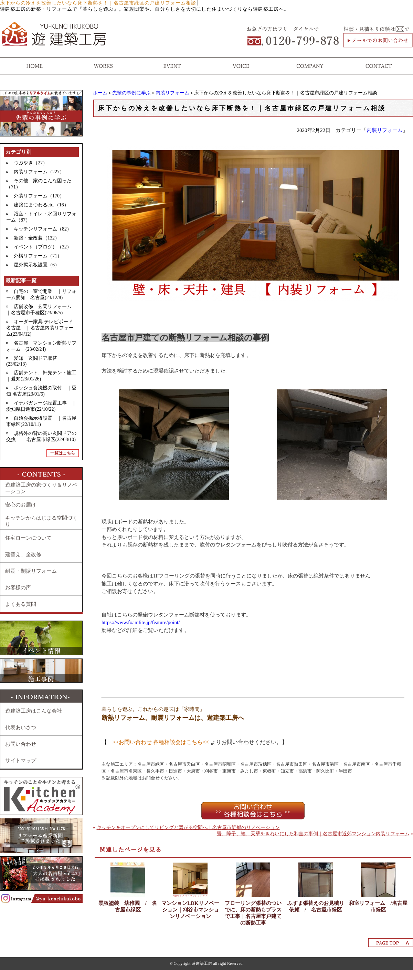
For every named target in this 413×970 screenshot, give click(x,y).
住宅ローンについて (28, 538)
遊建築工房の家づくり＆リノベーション (41, 488)
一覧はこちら (62, 453)
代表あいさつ (20, 727)
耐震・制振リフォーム (31, 571)
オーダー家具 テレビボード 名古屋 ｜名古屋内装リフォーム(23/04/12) (42, 328)
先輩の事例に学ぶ (131, 92)
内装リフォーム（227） (39, 171)
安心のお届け (20, 505)
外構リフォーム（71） (38, 255)
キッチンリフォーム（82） (43, 229)
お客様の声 (18, 587)
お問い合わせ (20, 744)
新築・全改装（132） (37, 238)
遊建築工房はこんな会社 (33, 711)
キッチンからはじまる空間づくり (41, 521)
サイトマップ (20, 760)
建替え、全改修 (23, 554)
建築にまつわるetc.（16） (41, 204)
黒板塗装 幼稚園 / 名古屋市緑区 (127, 906)
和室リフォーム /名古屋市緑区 (378, 906)
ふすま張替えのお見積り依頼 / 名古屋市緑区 (315, 906)
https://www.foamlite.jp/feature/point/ (141, 622)
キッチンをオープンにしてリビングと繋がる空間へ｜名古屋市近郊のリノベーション (188, 827)
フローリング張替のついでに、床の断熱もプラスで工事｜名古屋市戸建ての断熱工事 (253, 913)
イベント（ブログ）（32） (43, 246)
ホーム (100, 92)
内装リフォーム (172, 92)
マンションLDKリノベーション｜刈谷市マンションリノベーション (190, 909)
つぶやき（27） (30, 162)
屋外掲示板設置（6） (37, 264)
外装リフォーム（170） (39, 195)
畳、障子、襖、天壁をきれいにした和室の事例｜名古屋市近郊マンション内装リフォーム (313, 833)
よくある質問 (20, 604)
